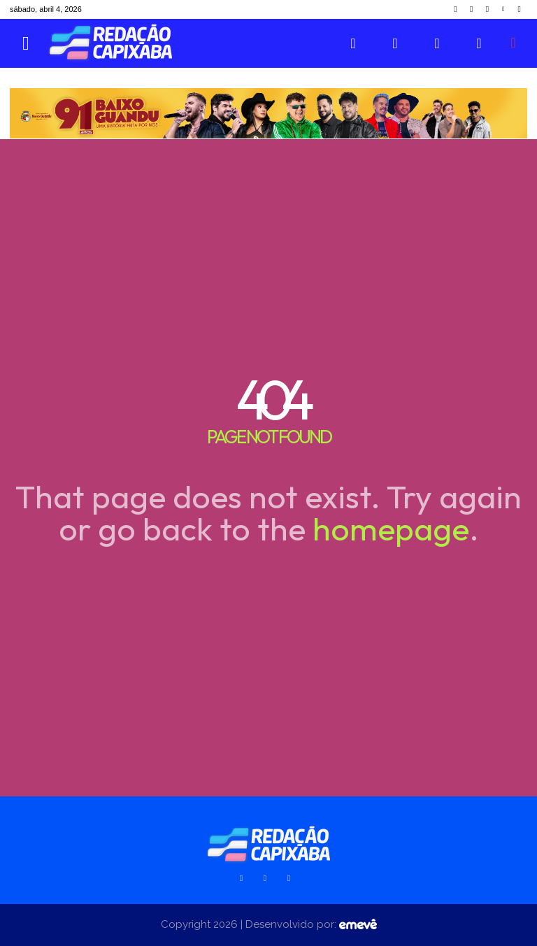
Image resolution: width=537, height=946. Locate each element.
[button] (513, 42)
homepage (391, 528)
